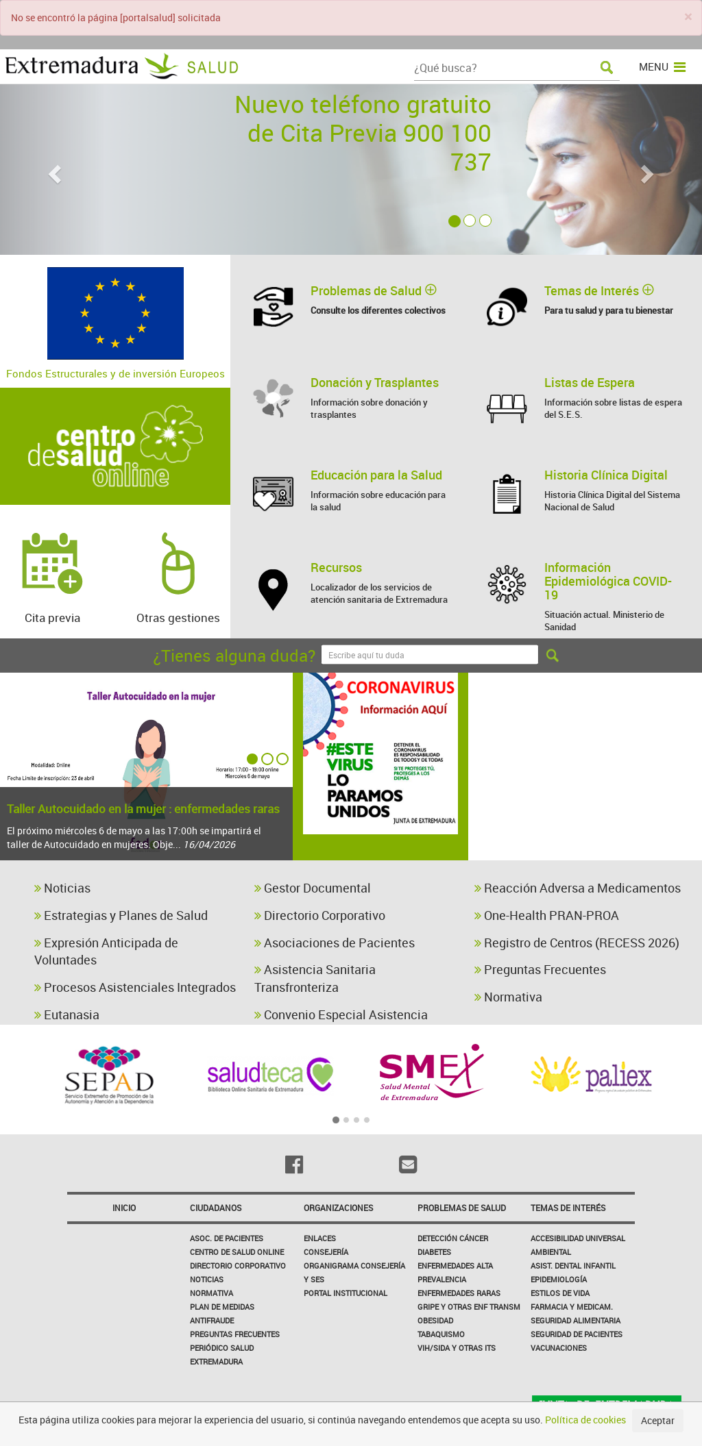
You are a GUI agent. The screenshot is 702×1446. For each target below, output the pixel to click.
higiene (655, 739)
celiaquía (587, 795)
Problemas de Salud (461, 1207)
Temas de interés (568, 1207)
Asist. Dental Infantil (573, 1265)
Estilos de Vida (560, 1293)
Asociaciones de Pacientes (334, 942)
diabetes (611, 823)
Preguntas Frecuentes (540, 969)
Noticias (62, 888)
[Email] (408, 1164)
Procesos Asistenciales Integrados (135, 987)
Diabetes (434, 1252)
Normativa (508, 996)
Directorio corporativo (238, 1265)
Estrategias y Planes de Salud (121, 915)
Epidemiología (559, 1279)
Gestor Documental (312, 888)
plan (514, 800)
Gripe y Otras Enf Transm (468, 1306)
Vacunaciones (559, 1348)
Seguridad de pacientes (576, 1334)
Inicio (124, 1207)
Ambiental (551, 1252)
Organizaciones (338, 1207)
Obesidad (435, 1320)
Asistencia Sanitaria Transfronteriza (315, 978)
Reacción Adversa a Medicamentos (577, 888)
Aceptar (658, 1420)
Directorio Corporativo (319, 915)
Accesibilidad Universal (578, 1238)
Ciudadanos (215, 1207)
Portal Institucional (345, 1293)
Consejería (326, 1252)
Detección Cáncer (452, 1238)
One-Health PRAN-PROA (546, 915)
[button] (53, 169)
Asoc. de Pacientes (226, 1238)
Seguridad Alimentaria (575, 1320)
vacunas (517, 828)
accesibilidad (584, 766)
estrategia (597, 707)
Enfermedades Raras (458, 1293)
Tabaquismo (441, 1334)
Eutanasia (66, 1014)
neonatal (603, 849)
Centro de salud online (237, 1252)
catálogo (571, 736)
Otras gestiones (178, 571)
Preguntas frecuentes (235, 1334)
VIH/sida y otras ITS (456, 1348)
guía (663, 793)
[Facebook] (294, 1164)
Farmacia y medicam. (572, 1306)
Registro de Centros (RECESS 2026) (576, 942)
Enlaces (320, 1238)
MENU (662, 66)
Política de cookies (585, 1419)
